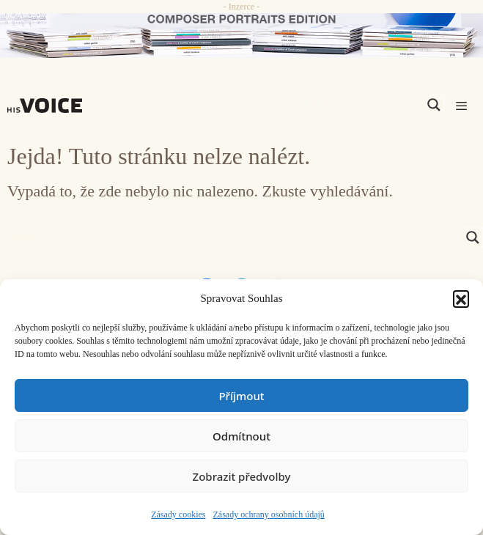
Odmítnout (241, 436)
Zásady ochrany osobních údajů (269, 514)
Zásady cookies (178, 514)
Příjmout (241, 395)
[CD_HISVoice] (241, 35)
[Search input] (364, 105)
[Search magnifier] (434, 105)
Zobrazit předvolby (242, 476)
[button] (461, 298)
